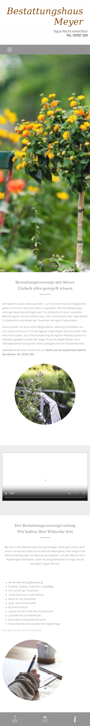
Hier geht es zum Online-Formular (21, 630)
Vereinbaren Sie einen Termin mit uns (23, 350)
